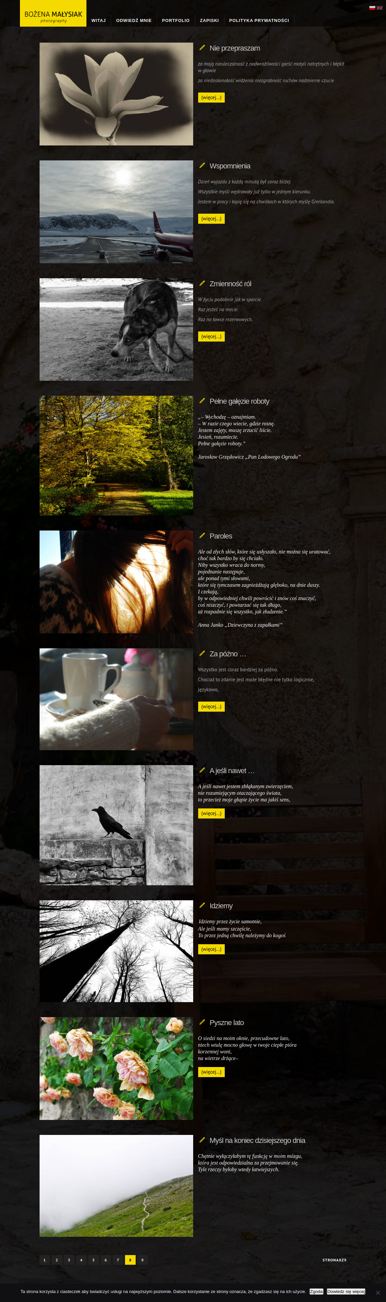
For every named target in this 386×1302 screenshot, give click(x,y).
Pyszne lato (227, 1022)
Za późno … (228, 654)
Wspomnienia (230, 166)
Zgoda (316, 1291)
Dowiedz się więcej (346, 1291)
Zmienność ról (230, 284)
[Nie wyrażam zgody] (377, 1292)
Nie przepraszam (235, 48)
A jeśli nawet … (232, 770)
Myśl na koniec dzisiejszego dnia (257, 1140)
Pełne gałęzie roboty (239, 401)
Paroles (221, 536)
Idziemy (221, 906)
